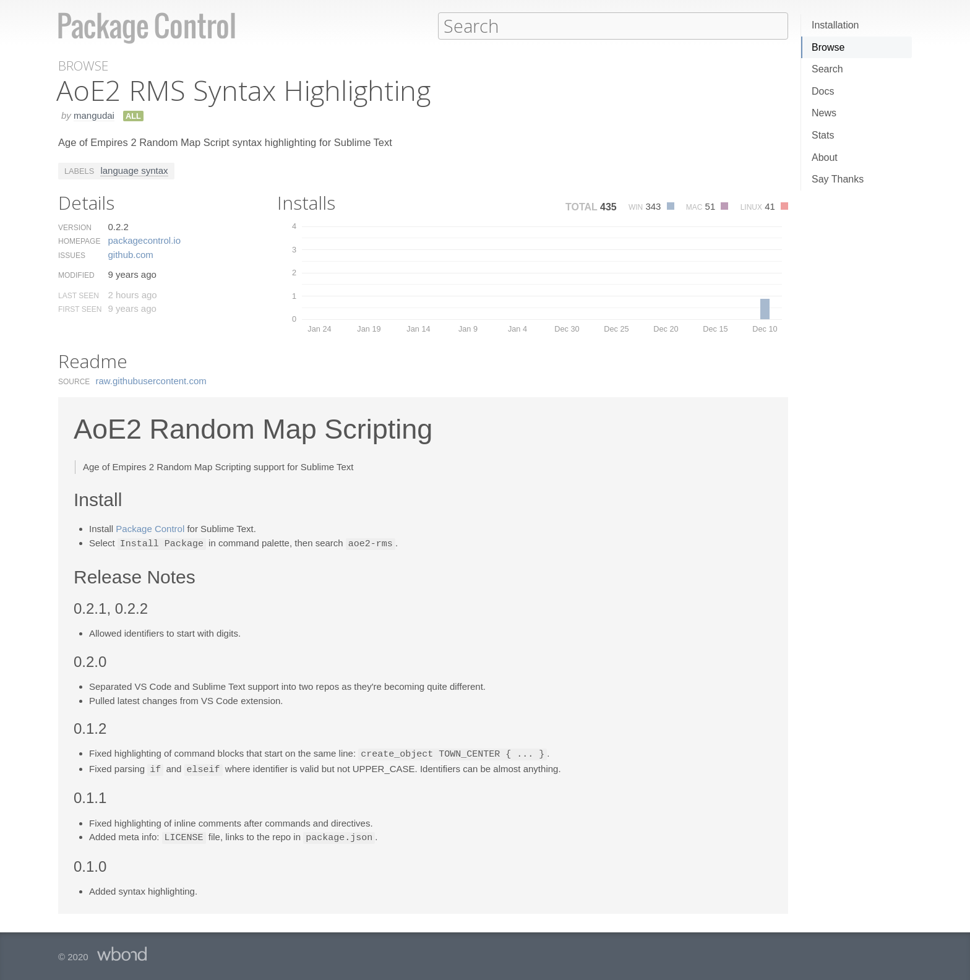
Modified (76, 274)
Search (827, 69)
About (825, 157)
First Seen (79, 308)
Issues (71, 255)
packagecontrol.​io (144, 239)
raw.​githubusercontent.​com (151, 380)
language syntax (134, 170)
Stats (823, 135)
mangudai (94, 115)
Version (75, 227)
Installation (835, 25)
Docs (823, 91)
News (824, 113)
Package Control (150, 528)
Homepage (79, 240)
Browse (828, 47)
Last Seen (78, 295)
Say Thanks (838, 179)
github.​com (130, 254)
